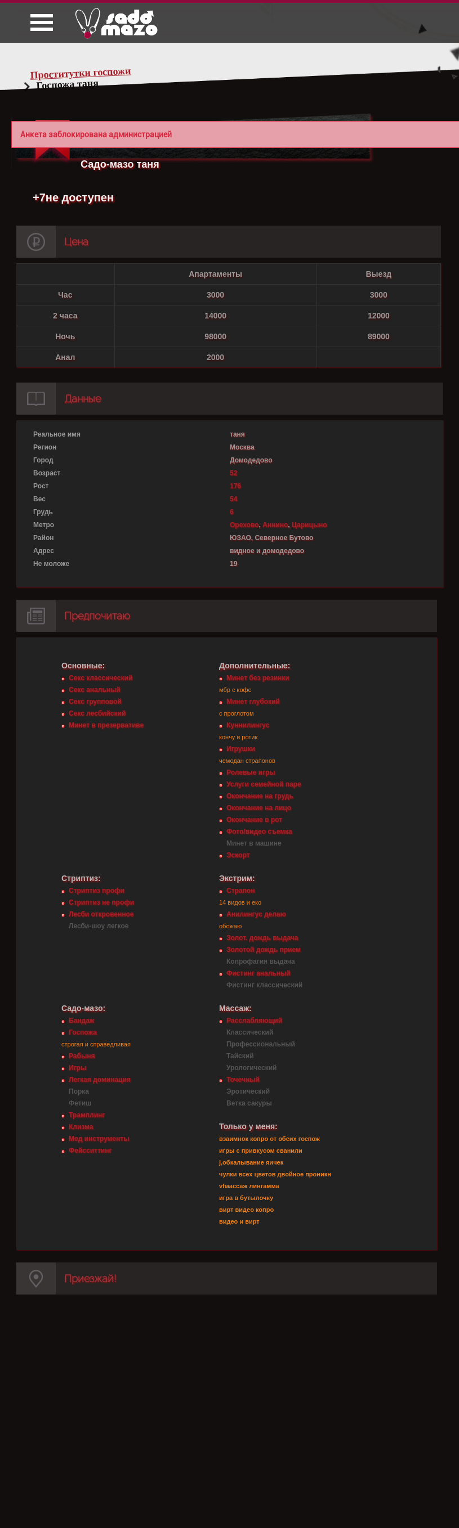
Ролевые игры (250, 772)
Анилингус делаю (256, 914)
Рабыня (82, 1056)
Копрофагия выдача (260, 961)
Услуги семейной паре (263, 784)
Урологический (251, 1068)
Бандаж (81, 1020)
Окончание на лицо (258, 808)
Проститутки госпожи (80, 73)
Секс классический (100, 678)
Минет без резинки (257, 678)
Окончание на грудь (259, 796)
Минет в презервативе (106, 725)
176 (235, 486)
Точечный (243, 1080)
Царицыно (309, 525)
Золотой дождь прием (263, 950)
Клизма (81, 1127)
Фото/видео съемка (259, 831)
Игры (77, 1068)
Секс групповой (95, 701)
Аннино (275, 525)
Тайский (240, 1056)
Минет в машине (254, 843)
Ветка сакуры (249, 1103)
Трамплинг (87, 1115)
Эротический (248, 1091)
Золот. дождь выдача (262, 938)
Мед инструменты (99, 1139)
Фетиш (80, 1103)
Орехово (244, 525)
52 (233, 473)
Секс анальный (95, 690)
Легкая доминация (100, 1080)
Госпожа (83, 1032)
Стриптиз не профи (101, 902)
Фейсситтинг (90, 1150)
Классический (249, 1032)
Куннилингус (247, 725)
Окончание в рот (254, 820)
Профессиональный (260, 1044)
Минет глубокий (253, 701)
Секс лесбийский (97, 713)
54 (233, 499)
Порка (79, 1091)
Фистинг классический (264, 985)
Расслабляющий (254, 1020)
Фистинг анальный (258, 973)
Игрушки (240, 749)
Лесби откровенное (101, 914)
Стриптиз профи (96, 891)
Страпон (240, 891)
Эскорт (237, 855)
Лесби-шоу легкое (98, 926)
